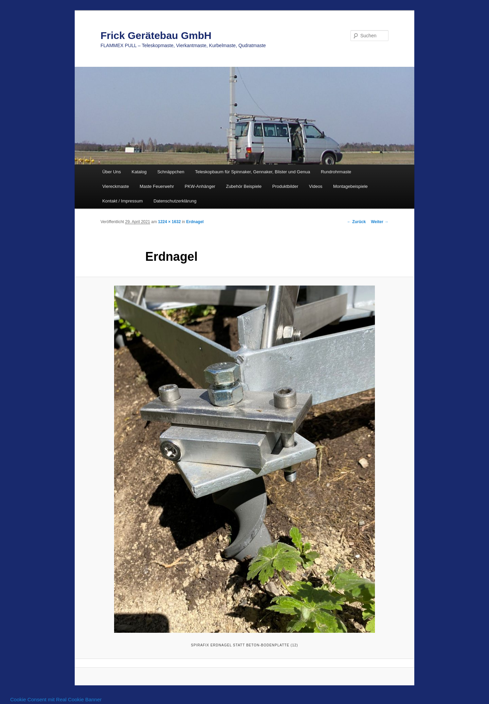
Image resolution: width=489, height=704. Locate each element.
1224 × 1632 (169, 221)
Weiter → (379, 221)
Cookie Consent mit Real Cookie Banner (56, 699)
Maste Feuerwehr (157, 186)
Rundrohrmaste (336, 171)
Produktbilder (285, 186)
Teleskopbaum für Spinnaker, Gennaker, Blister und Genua (252, 171)
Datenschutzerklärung (174, 200)
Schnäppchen (170, 171)
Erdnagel (194, 221)
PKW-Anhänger (200, 186)
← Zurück (356, 221)
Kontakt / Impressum (122, 200)
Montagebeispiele (350, 186)
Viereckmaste (115, 186)
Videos (316, 186)
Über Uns (111, 171)
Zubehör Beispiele (243, 186)
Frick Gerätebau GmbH (156, 35)
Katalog (139, 171)
